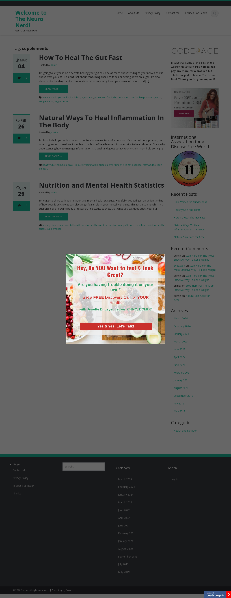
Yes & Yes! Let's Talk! (115, 320)
